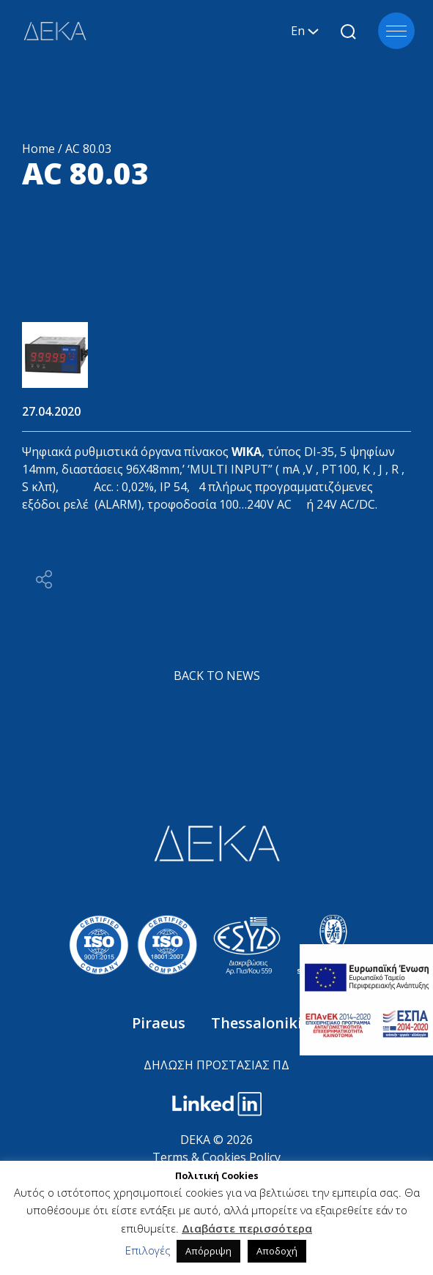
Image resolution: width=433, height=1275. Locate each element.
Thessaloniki (256, 1023)
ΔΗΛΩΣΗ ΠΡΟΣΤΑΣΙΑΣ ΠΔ (216, 1065)
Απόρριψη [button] (208, 1250)
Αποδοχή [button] (276, 1250)
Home (38, 149)
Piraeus (160, 1023)
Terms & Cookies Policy (216, 1157)
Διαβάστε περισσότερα (247, 1228)
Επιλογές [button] (148, 1250)
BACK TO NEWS (217, 676)
